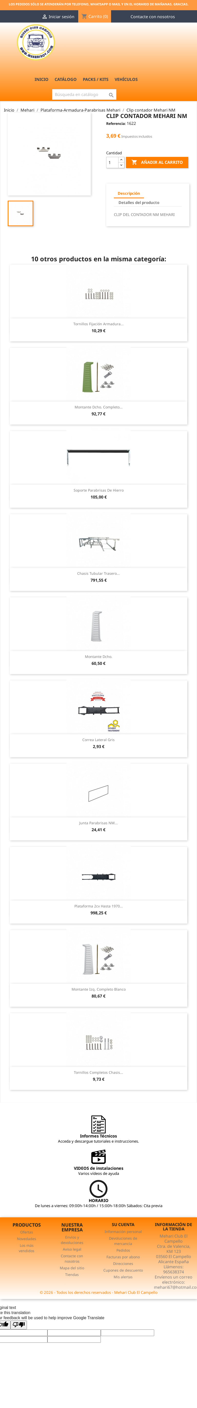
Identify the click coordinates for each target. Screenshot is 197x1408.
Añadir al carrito (157, 162)
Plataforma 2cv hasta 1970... (98, 906)
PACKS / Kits (96, 79)
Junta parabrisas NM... (98, 822)
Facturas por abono (123, 1256)
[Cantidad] (112, 162)
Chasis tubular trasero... (98, 573)
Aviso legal (72, 1249)
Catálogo (66, 79)
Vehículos (126, 79)
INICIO (41, 79)
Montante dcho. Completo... (99, 407)
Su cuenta (123, 1224)
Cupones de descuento (123, 1270)
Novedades (26, 1238)
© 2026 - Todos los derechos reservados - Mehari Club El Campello (98, 1292)
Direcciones (123, 1263)
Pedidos (123, 1250)
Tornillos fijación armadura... (98, 323)
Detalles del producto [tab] (139, 202)
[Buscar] (84, 94)
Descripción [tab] (129, 193)
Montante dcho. (98, 656)
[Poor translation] (19, 1324)
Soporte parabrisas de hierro (99, 490)
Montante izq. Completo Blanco (99, 989)
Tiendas (72, 1274)
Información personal (123, 1231)
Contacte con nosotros (153, 16)
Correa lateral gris (98, 739)
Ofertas (26, 1232)
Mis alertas (123, 1276)
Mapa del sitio (72, 1267)
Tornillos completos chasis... (98, 1072)
